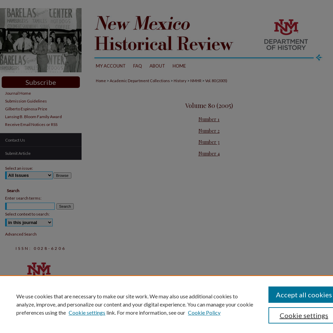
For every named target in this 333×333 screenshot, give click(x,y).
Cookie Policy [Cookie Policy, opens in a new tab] (204, 312)
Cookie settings (87, 312)
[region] (166, 304)
